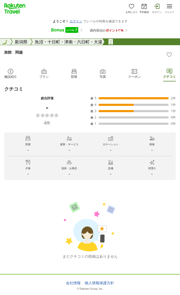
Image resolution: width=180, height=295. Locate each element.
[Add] (169, 54)
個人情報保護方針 (99, 283)
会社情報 (73, 283)
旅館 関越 (13, 52)
